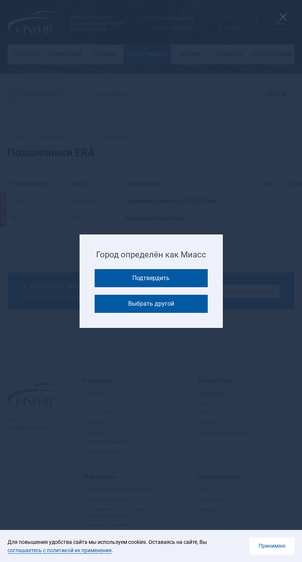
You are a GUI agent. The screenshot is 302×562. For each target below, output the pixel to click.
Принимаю (272, 546)
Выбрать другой (151, 303)
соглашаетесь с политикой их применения (60, 550)
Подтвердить (151, 278)
